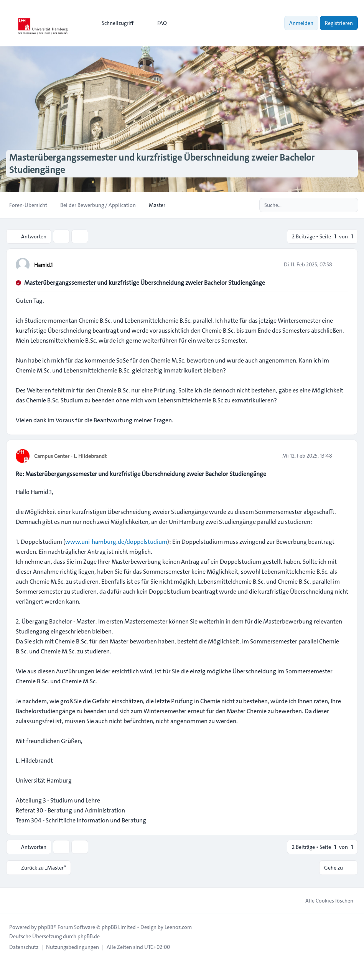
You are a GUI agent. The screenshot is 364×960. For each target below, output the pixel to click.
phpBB (45, 927)
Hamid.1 (43, 265)
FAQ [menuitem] (157, 23)
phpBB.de (88, 936)
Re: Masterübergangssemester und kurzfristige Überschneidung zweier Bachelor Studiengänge (141, 473)
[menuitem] (114, 23)
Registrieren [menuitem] (339, 23)
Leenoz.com (178, 927)
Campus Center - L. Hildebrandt (70, 456)
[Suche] (336, 205)
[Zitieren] (341, 264)
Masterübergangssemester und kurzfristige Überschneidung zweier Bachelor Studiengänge (144, 282)
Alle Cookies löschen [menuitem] (324, 900)
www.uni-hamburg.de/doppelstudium (116, 541)
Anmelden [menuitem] (301, 23)
